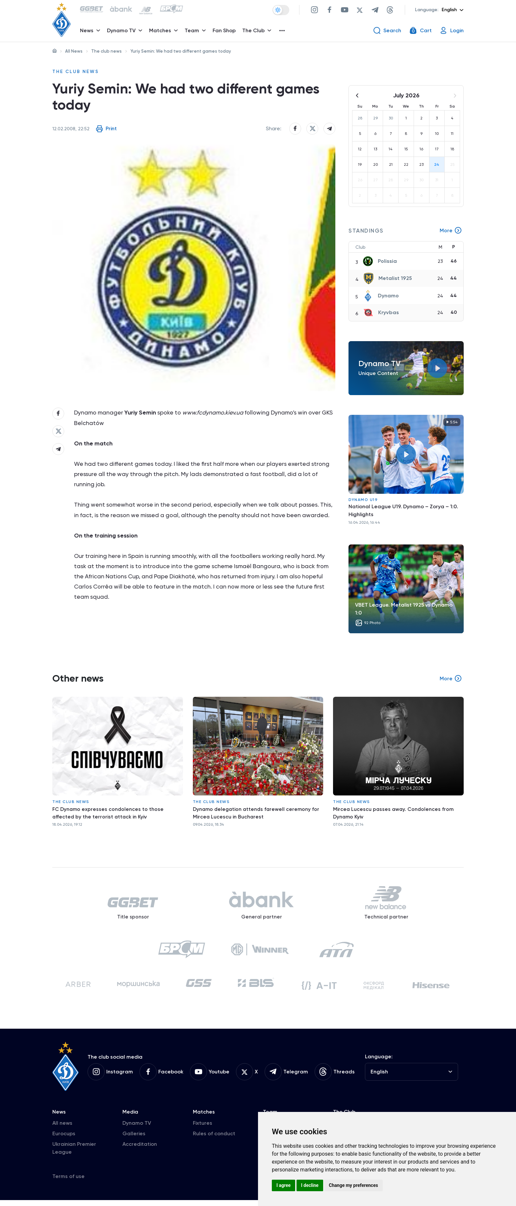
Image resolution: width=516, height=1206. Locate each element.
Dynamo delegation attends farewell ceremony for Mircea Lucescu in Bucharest (257, 813)
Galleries (133, 1139)
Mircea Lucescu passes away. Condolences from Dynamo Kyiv (394, 813)
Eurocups (63, 1139)
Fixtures (202, 1129)
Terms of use (68, 1182)
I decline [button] (310, 1185)
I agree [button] (283, 1185)
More (451, 231)
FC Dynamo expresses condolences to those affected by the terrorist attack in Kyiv (108, 813)
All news (62, 1129)
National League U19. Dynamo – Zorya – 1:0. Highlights (403, 510)
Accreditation (139, 1150)
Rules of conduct (214, 1139)
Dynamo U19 (363, 499)
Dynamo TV (136, 1129)
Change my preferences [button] (353, 1185)
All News (74, 51)
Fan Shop (224, 31)
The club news (106, 51)
